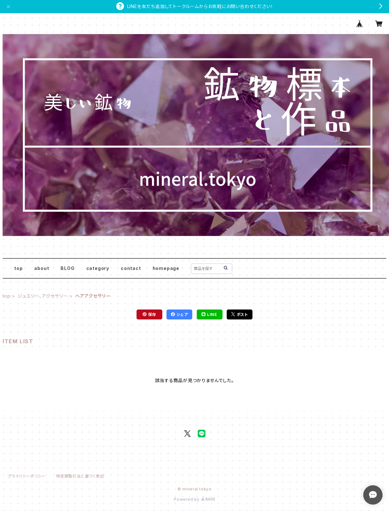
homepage (166, 268)
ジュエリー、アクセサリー (43, 296)
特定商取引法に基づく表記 (80, 476)
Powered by (194, 499)
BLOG (67, 268)
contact (131, 268)
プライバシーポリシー (27, 476)
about (41, 268)
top (18, 268)
